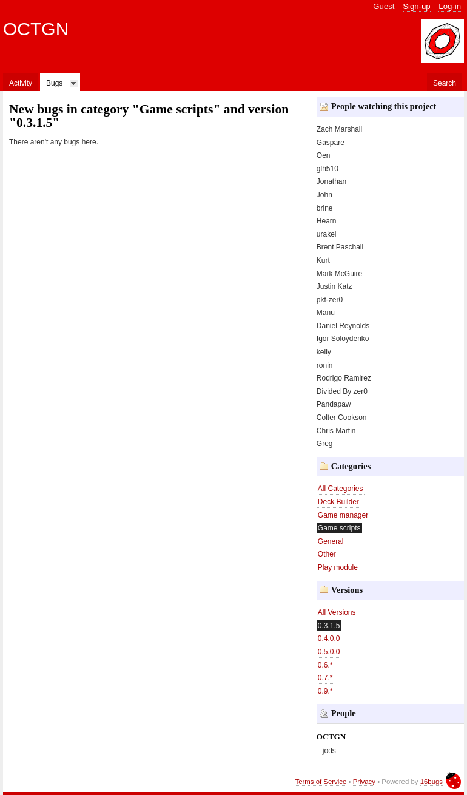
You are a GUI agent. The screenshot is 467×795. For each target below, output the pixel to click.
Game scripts (339, 528)
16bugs (431, 781)
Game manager (343, 515)
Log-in (449, 6)
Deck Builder (338, 502)
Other (327, 554)
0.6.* (325, 665)
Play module (338, 567)
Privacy (364, 781)
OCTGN (36, 29)
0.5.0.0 (329, 652)
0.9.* (325, 691)
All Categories (340, 488)
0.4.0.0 (329, 638)
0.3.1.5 (329, 625)
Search (444, 83)
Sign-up (416, 6)
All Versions (337, 612)
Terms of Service (320, 781)
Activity (20, 83)
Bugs (54, 83)
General (331, 541)
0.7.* (325, 678)
